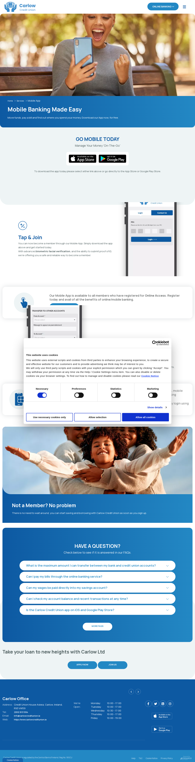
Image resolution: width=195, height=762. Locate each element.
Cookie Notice (150, 375)
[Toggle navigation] (184, 6)
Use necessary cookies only (49, 417)
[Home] (15, 6)
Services (23, 100)
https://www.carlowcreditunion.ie (34, 714)
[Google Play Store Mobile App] (169, 724)
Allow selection (97, 417)
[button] (97, 565)
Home (11, 100)
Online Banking (162, 6)
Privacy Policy (167, 753)
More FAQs (97, 626)
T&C (140, 753)
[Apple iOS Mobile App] (169, 711)
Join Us (114, 663)
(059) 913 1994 (23, 707)
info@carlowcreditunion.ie (30, 711)
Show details (155, 407)
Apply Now (81, 663)
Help (133, 753)
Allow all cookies (145, 417)
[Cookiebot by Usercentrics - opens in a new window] (154, 342)
